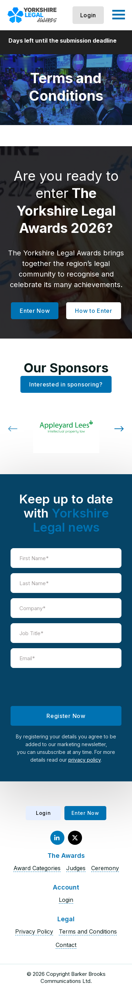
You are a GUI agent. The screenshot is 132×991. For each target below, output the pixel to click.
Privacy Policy (34, 931)
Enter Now (35, 310)
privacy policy (84, 760)
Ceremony (105, 868)
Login (88, 15)
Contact (66, 944)
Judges (76, 868)
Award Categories (37, 868)
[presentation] (66, 687)
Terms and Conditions (88, 931)
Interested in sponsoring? (66, 384)
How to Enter (93, 310)
